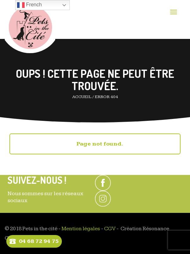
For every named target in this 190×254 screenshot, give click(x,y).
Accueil (82, 96)
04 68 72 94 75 (39, 241)
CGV (110, 229)
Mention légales (81, 229)
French (29, 5)
